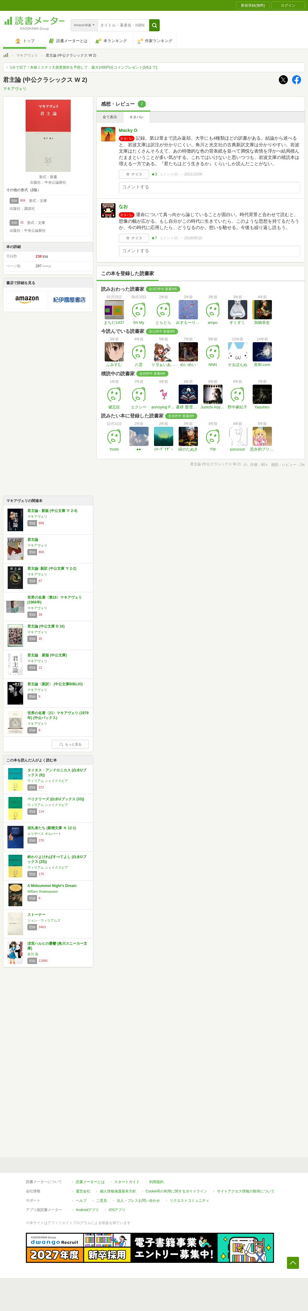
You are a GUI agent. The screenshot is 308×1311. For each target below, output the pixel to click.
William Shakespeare (42, 891)
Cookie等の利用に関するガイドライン (176, 1191)
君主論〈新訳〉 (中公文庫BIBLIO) (55, 684)
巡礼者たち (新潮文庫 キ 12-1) (51, 828)
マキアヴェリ (27, 55)
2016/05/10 (193, 238)
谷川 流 (32, 954)
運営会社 (83, 1191)
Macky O (128, 130)
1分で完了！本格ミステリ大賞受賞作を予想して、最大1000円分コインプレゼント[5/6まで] (83, 67)
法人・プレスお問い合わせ (138, 1200)
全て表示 (110, 117)
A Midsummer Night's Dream (51, 886)
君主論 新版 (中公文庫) (47, 655)
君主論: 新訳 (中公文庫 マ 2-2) (51, 568)
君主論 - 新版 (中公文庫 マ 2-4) (52, 511)
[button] (154, 25)
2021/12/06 (193, 174)
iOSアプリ (117, 1210)
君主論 (32, 540)
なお (123, 206)
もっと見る (70, 744)
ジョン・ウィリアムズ (43, 920)
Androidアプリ (87, 1210)
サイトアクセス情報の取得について (246, 1191)
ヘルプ (81, 1200)
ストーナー (36, 915)
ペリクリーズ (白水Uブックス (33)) (55, 799)
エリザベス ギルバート (44, 833)
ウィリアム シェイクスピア (47, 781)
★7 (154, 238)
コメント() (168, 174)
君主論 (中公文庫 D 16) (46, 626)
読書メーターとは (90, 1182)
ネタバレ (136, 117)
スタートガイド (127, 1182)
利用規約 (156, 1182)
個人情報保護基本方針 (118, 1191)
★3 (154, 174)
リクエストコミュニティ (189, 1200)
